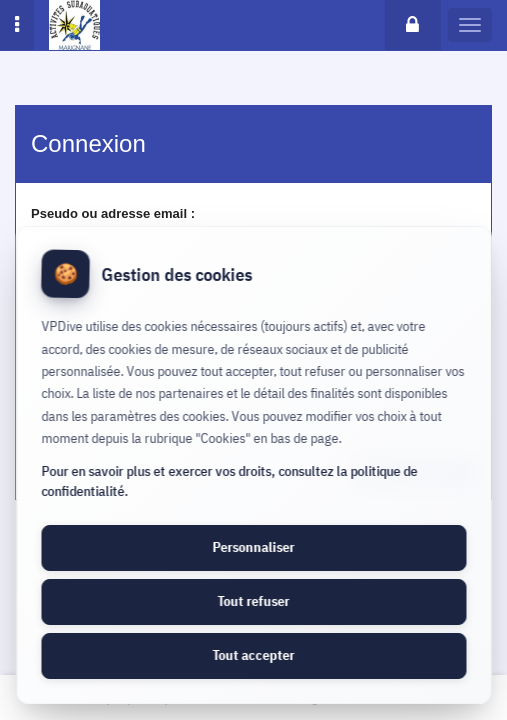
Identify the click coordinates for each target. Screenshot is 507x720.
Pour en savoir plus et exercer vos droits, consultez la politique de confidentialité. (229, 481)
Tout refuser (254, 601)
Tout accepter (254, 655)
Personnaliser (254, 547)
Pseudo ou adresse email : (113, 213)
